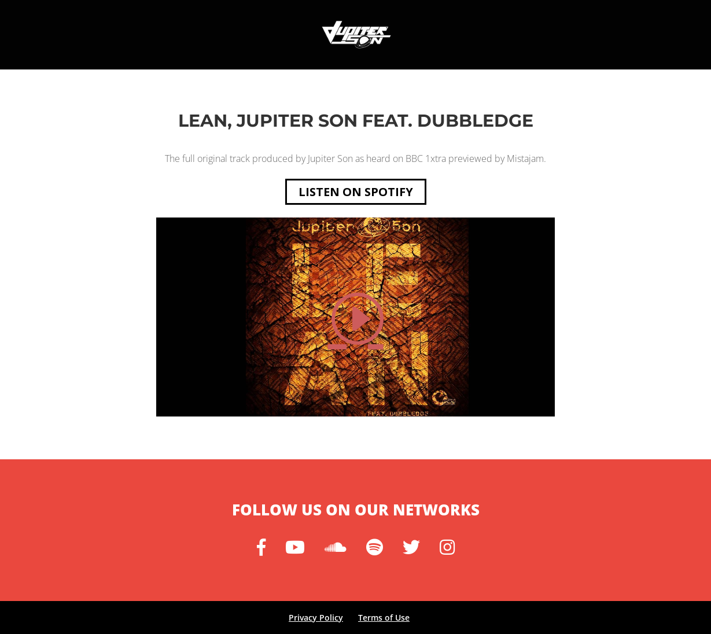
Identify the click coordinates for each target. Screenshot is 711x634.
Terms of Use (384, 617)
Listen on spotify (356, 192)
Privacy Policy (316, 617)
